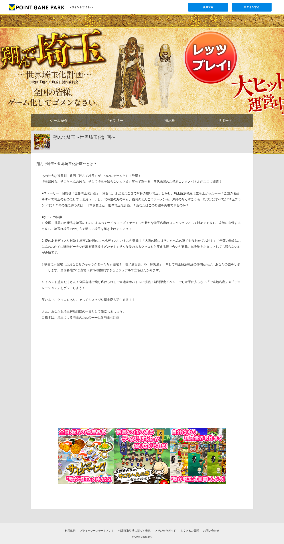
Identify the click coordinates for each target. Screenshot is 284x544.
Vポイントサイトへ (81, 7)
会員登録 (208, 7)
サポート (225, 120)
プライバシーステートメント (97, 530)
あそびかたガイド (165, 530)
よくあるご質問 (189, 530)
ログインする (252, 7)
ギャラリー (114, 120)
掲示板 (169, 120)
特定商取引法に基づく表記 (134, 530)
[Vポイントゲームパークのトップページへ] (36, 7)
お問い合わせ (211, 530)
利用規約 (70, 530)
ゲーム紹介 (59, 120)
